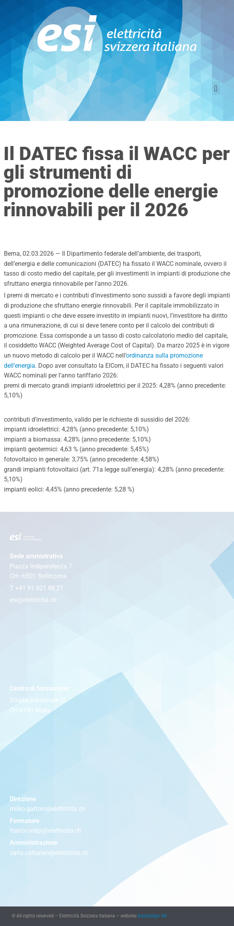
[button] (216, 88)
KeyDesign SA (152, 916)
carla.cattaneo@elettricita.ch (49, 853)
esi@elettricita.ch (33, 600)
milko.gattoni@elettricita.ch (47, 808)
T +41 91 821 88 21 (37, 588)
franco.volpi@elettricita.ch (46, 830)
